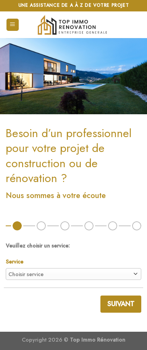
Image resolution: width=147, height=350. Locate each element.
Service (14, 261)
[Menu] (12, 25)
